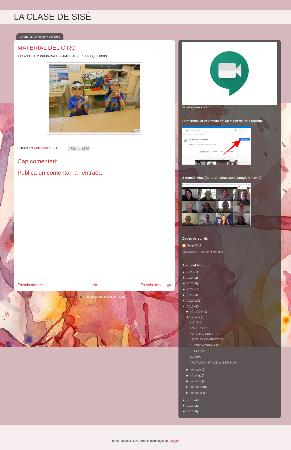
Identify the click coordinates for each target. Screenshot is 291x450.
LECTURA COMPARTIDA (206, 339)
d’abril (195, 375)
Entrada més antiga (155, 285)
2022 (190, 289)
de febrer (197, 387)
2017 (190, 405)
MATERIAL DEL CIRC (204, 333)
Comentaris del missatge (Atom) (104, 296)
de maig (196, 369)
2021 (190, 295)
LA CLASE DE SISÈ (52, 17)
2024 (190, 277)
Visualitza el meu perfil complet (202, 251)
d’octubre (197, 311)
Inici (94, 285)
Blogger (174, 441)
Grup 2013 (194, 245)
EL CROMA (197, 351)
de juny (196, 317)
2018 (190, 400)
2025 (190, 272)
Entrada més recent (33, 285)
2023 (190, 283)
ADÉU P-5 (196, 322)
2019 (190, 306)
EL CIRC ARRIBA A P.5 (205, 345)
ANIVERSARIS (199, 328)
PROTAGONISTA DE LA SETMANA (213, 362)
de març (196, 381)
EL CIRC (195, 356)
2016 (190, 411)
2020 (190, 300)
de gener (197, 392)
